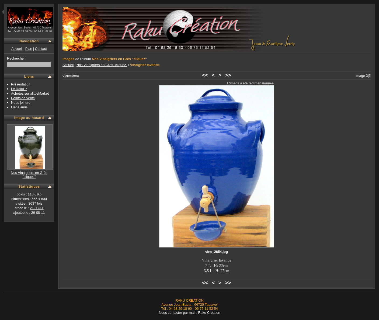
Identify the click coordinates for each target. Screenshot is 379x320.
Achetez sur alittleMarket (30, 93)
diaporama (70, 75)
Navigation (29, 41)
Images (68, 59)
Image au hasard (29, 118)
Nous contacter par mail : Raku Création (189, 313)
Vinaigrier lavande (145, 65)
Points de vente (23, 98)
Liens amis (19, 107)
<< (205, 75)
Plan (28, 49)
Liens (29, 76)
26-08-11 (38, 213)
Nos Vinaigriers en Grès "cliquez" (29, 175)
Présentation (20, 84)
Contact (41, 49)
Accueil (16, 49)
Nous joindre (20, 103)
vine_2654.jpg (216, 252)
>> (228, 75)
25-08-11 (36, 208)
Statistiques (29, 186)
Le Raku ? (19, 89)
